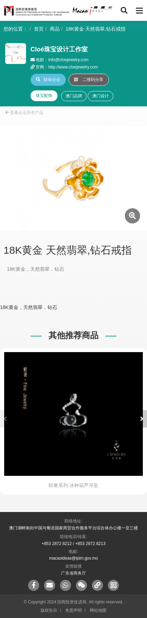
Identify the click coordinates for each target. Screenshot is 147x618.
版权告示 (49, 610)
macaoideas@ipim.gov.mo (73, 558)
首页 (39, 29)
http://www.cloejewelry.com (73, 67)
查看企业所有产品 (24, 112)
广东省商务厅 (73, 573)
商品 (55, 29)
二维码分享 (88, 79)
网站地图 (98, 610)
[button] (142, 419)
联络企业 (48, 79)
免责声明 (73, 610)
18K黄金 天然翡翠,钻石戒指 (96, 29)
